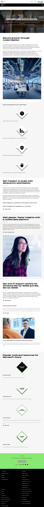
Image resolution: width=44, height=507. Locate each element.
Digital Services (25, 470)
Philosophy (3, 500)
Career (2, 490)
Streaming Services (25, 482)
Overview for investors (26, 498)
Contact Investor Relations (27, 488)
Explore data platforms (9, 228)
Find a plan (7, 309)
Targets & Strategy (4, 502)
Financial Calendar (25, 492)
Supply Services (25, 484)
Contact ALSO (8, 205)
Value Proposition (4, 476)
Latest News (24, 496)
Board (2, 488)
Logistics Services (25, 476)
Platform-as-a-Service (26, 478)
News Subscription (4, 498)
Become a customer (5, 470)
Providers (3, 474)
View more (7, 422)
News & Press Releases (5, 496)
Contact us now (22, 458)
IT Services (24, 474)
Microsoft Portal (3, 5)
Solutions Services (25, 480)
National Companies (5, 494)
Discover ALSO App (25, 490)
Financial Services (25, 472)
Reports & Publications (26, 500)
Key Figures (24, 494)
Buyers (2, 472)
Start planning (7, 297)
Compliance (3, 492)
